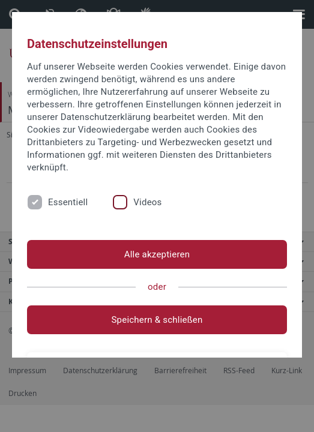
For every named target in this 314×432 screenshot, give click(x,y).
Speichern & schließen (156, 319)
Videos (147, 202)
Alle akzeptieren (157, 254)
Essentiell (68, 202)
